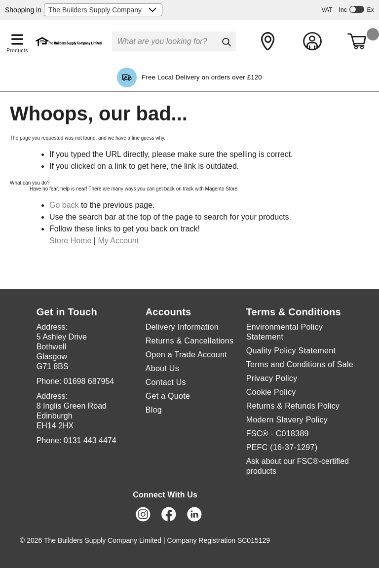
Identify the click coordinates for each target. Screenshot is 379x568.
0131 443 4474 (90, 440)
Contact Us (166, 382)
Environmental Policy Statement (284, 332)
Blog (154, 410)
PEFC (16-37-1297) (282, 447)
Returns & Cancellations (190, 341)
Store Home (70, 240)
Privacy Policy (272, 378)
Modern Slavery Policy (287, 420)
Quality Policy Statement (291, 350)
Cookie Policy (271, 392)
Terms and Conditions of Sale (299, 364)
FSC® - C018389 (277, 433)
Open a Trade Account (186, 354)
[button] (17, 37)
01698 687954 (89, 381)
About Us (162, 368)
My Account (118, 240)
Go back (64, 205)
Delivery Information (182, 327)
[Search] (226, 42)
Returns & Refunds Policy (293, 406)
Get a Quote (168, 396)
